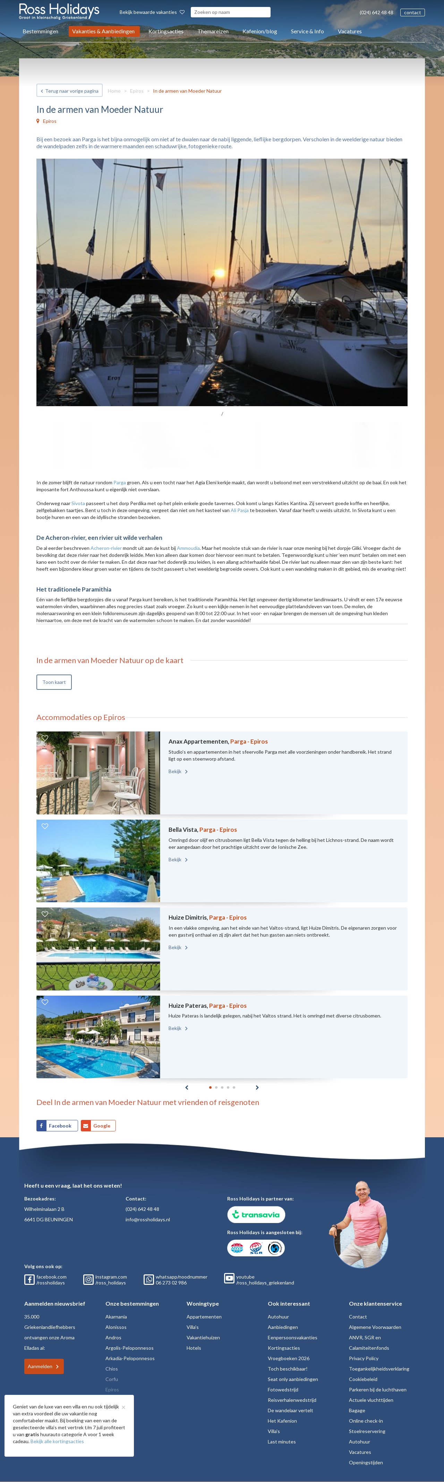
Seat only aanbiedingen (293, 1379)
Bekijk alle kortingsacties (57, 1441)
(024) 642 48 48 (376, 12)
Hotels (194, 1348)
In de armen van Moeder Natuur (187, 91)
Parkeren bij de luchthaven (378, 1389)
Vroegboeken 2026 (288, 1358)
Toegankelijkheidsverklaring (379, 1369)
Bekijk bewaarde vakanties (152, 12)
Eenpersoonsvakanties (292, 1337)
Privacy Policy (363, 1358)
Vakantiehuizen (203, 1337)
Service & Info (307, 31)
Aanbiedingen (283, 1327)
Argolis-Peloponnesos (129, 1348)
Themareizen (213, 31)
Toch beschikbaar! (288, 1369)
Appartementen (204, 1317)
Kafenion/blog (259, 31)
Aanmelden (40, 1366)
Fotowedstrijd (283, 1389)
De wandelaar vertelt (290, 1410)
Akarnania (116, 1317)
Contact (358, 1317)
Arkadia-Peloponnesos (130, 1358)
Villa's (193, 1327)
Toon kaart (54, 682)
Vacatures (350, 31)
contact (412, 12)
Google (101, 1126)
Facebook (60, 1126)
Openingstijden (366, 1462)
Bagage (357, 1410)
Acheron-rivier (106, 548)
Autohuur (278, 1317)
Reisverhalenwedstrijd (292, 1400)
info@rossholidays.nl (148, 1219)
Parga (119, 482)
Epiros (137, 91)
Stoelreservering (367, 1431)
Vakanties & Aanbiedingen (103, 31)
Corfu (111, 1379)
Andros (113, 1337)
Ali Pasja (240, 510)
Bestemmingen (40, 31)
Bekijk (175, 771)
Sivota (78, 503)
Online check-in (366, 1421)
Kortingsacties (165, 31)
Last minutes (282, 1442)
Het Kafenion (282, 1421)
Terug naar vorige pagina (72, 91)
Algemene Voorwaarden (375, 1327)
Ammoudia (188, 548)
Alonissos (116, 1327)
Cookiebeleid (363, 1379)
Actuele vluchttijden (371, 1400)
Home (114, 91)
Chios (111, 1369)
